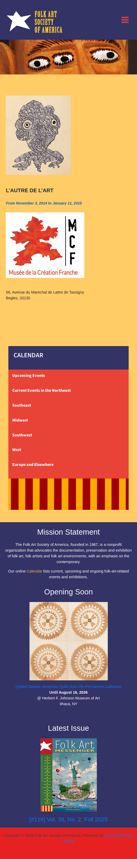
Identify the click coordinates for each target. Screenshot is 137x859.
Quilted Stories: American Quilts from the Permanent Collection (68, 687)
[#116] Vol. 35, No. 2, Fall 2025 (68, 819)
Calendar (34, 571)
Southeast (21, 405)
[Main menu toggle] (125, 19)
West (16, 450)
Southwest (22, 435)
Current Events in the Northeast (41, 390)
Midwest (20, 420)
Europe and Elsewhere (32, 465)
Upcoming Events (28, 375)
